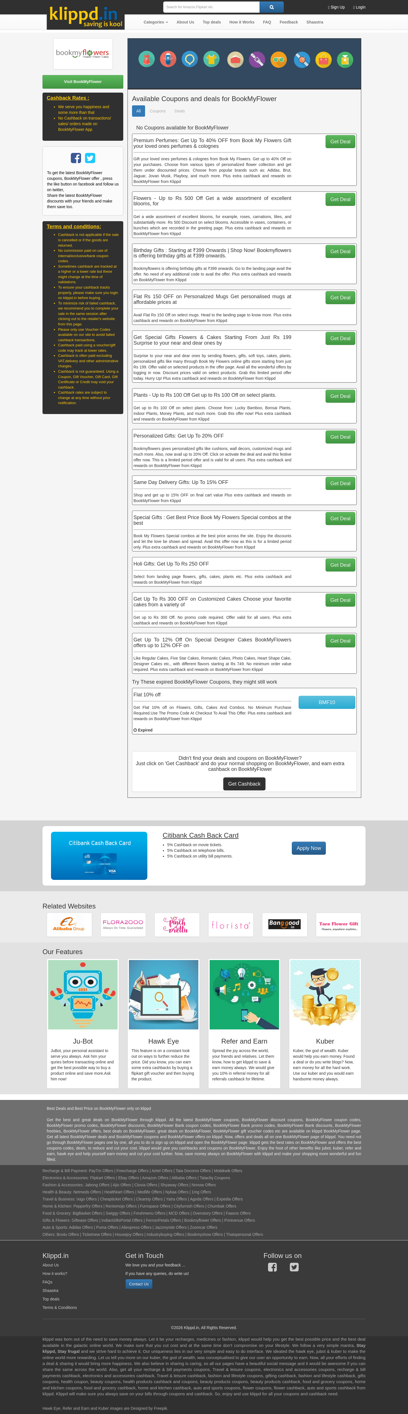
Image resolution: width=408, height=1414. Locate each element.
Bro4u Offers (68, 1234)
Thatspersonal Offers (244, 1234)
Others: (49, 1234)
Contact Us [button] (139, 1284)
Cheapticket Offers (116, 1199)
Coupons (158, 111)
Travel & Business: (59, 1199)
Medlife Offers (149, 1192)
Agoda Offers (201, 1199)
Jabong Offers (97, 1185)
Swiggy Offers (118, 1213)
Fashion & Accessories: (63, 1185)
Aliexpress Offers (136, 1227)
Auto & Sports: (55, 1227)
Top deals (51, 1299)
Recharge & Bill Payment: (65, 1170)
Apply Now (309, 848)
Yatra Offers (176, 1199)
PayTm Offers (101, 1170)
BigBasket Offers (88, 1213)
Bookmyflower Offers (202, 1220)
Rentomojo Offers (121, 1206)
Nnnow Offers (204, 1185)
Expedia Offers (229, 1199)
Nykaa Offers (176, 1192)
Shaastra (50, 1290)
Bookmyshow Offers (205, 1234)
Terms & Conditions (59, 1307)
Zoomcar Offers (203, 1227)
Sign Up (336, 7)
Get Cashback (244, 784)
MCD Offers (179, 1213)
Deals (180, 111)
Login (359, 7)
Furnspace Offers (155, 1206)
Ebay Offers (128, 1178)
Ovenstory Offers (208, 1213)
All (138, 111)
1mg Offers (201, 1192)
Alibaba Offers (183, 1178)
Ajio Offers (122, 1185)
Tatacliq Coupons (215, 1178)
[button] (155, 22)
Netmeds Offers (87, 1192)
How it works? (54, 1273)
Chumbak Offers (221, 1206)
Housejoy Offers (129, 1234)
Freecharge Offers (132, 1170)
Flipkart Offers (102, 1178)
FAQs (47, 1282)
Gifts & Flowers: (56, 1220)
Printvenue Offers (239, 1220)
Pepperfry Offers (87, 1206)
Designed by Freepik (149, 1408)
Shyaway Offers (174, 1185)
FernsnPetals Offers (163, 1220)
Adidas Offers (81, 1227)
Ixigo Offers (86, 1199)
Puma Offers (107, 1227)
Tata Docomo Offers (193, 1170)
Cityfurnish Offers (189, 1206)
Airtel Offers (162, 1170)
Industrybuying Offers (165, 1234)
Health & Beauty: (57, 1192)
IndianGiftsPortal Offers (122, 1220)
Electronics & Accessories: (65, 1178)
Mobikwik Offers (228, 1170)
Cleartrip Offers (149, 1199)
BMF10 (327, 702)
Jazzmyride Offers (171, 1227)
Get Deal (340, 141)
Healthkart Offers (119, 1192)
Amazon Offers (155, 1178)
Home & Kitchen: (57, 1206)
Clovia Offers (145, 1185)
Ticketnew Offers (97, 1234)
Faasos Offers (238, 1213)
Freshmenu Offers (149, 1213)
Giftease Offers (85, 1220)
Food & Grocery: (57, 1213)
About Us (50, 1265)
